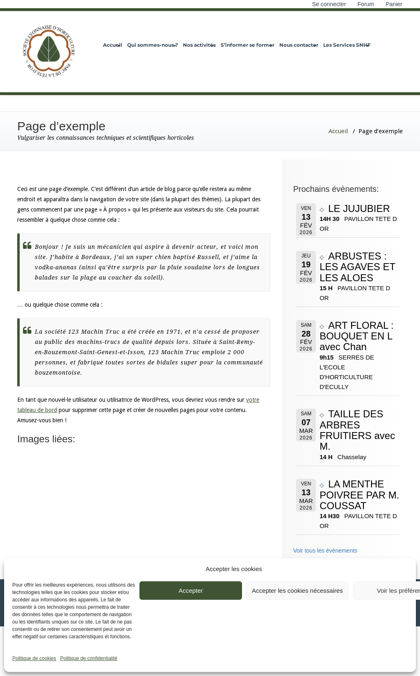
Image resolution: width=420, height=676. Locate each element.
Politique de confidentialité (88, 658)
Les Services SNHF (347, 45)
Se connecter (329, 4)
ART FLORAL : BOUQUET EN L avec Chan (357, 336)
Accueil (112, 45)
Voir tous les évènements (325, 550)
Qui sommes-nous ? (152, 45)
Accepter (190, 590)
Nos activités (199, 45)
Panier (394, 4)
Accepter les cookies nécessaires (297, 590)
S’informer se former (247, 45)
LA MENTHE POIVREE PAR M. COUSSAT (359, 494)
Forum (366, 4)
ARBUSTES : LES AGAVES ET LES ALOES (357, 266)
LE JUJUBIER (359, 208)
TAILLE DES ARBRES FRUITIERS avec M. (357, 430)
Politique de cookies (34, 658)
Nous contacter (298, 45)
